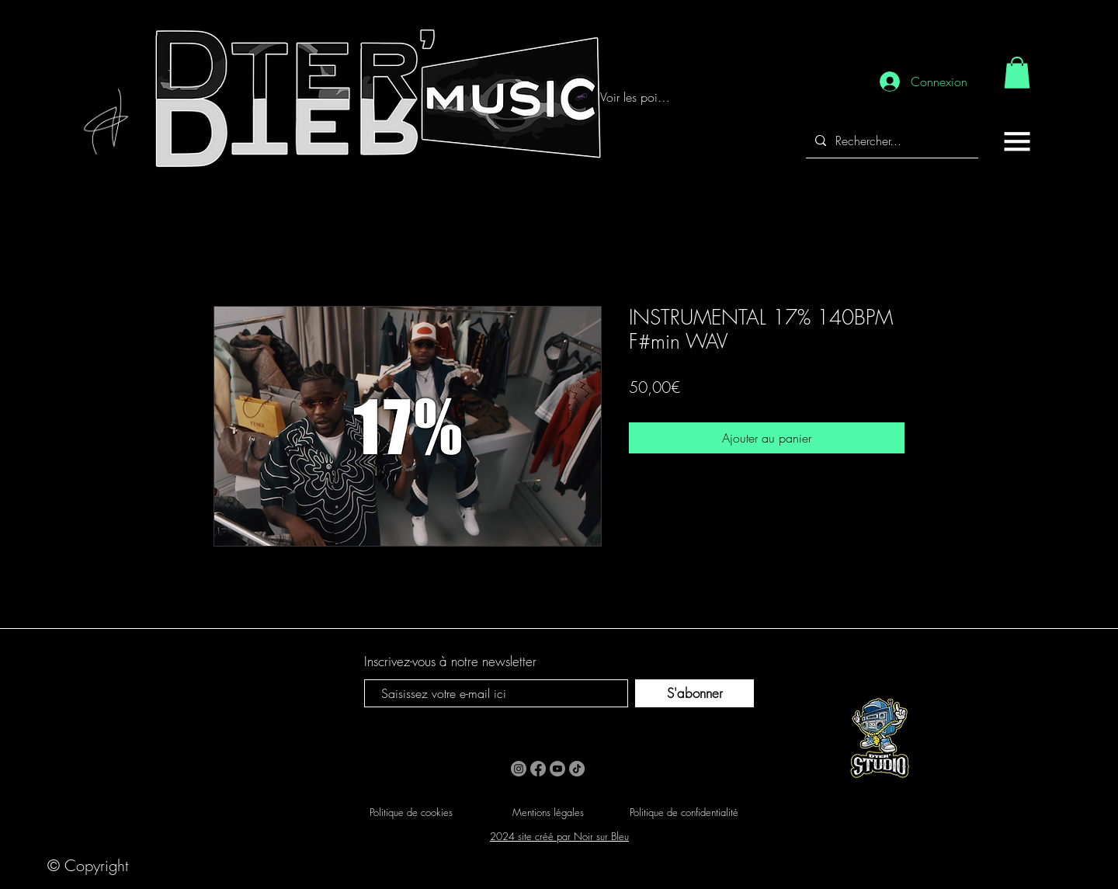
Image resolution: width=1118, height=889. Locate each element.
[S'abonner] (694, 693)
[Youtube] (557, 768)
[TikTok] (577, 768)
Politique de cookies (411, 812)
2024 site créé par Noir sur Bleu (559, 836)
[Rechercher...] (890, 141)
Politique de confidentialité (684, 812)
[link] (1017, 73)
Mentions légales (548, 812)
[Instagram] (518, 768)
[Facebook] (538, 768)
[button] (1017, 141)
